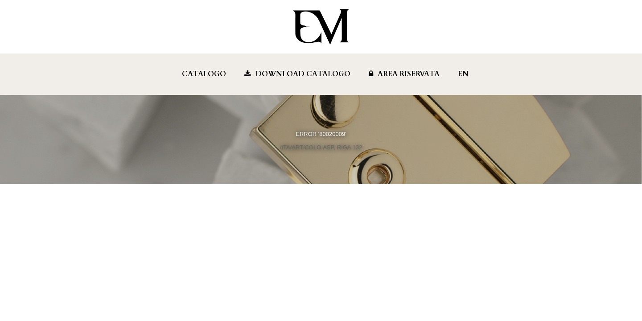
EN (463, 74)
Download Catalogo (297, 74)
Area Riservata (404, 74)
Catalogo (204, 74)
